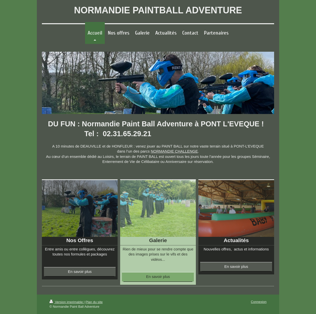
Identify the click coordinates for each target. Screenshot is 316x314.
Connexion (259, 302)
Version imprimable (66, 302)
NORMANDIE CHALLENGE (174, 151)
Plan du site (94, 302)
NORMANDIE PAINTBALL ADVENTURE (158, 10)
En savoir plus (80, 271)
